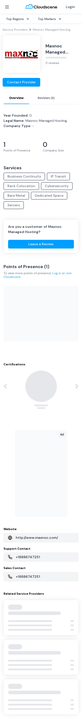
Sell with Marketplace (18, 531)
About (47, 573)
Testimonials (12, 580)
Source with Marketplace (61, 460)
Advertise (9, 544)
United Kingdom (54, 524)
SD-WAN (9, 453)
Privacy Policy (13, 679)
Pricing (7, 537)
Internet (8, 460)
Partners (49, 580)
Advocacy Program (16, 587)
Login (70, 7)
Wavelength (11, 488)
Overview (49, 453)
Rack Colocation (14, 474)
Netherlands (51, 537)
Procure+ (49, 467)
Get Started (11, 524)
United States (53, 517)
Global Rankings (14, 573)
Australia (49, 531)
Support (9, 594)
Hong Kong (50, 551)
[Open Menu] (7, 7)
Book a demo (12, 601)
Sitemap (9, 704)
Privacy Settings (15, 696)
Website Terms (14, 688)
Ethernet (9, 481)
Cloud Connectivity (16, 495)
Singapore (50, 544)
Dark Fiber (10, 467)
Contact (49, 587)
